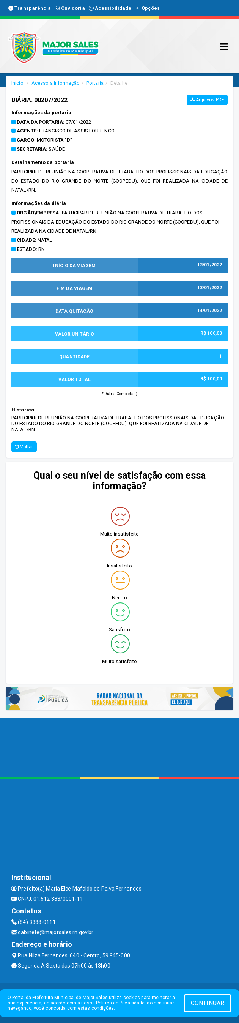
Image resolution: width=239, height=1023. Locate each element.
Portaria (95, 83)
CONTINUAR (207, 1003)
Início (17, 83)
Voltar (24, 446)
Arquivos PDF (207, 99)
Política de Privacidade (120, 1003)
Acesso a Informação (55, 83)
